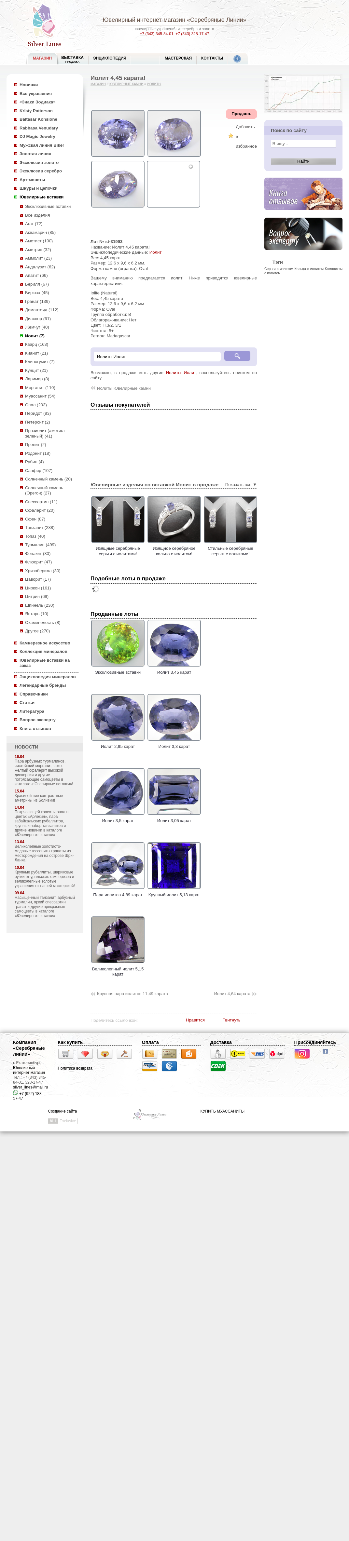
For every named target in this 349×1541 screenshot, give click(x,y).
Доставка (221, 1042)
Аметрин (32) (38, 249)
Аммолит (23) (38, 258)
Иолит (155, 252)
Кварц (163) (36, 344)
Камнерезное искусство (45, 643)
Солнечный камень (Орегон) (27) (44, 490)
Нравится (195, 1020)
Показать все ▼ (241, 484)
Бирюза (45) (37, 292)
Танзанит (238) (40, 527)
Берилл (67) (37, 284)
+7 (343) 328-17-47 (192, 34)
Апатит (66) (36, 275)
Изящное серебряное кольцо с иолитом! (195, 551)
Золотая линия (35, 153)
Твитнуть (232, 1020)
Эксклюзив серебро (41, 171)
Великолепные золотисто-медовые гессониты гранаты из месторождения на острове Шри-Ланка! (44, 853)
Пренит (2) (35, 444)
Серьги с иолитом (278, 269)
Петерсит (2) (37, 422)
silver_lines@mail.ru (30, 1087)
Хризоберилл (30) (43, 570)
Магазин (98, 84)
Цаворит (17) (38, 579)
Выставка (72, 59)
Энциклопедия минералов (48, 676)
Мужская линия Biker (42, 145)
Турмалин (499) (40, 544)
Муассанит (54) (40, 396)
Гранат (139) (37, 301)
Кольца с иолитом (309, 269)
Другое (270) (37, 631)
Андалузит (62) (40, 266)
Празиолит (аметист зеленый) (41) (45, 433)
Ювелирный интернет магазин (29, 1070)
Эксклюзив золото (39, 162)
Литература (32, 711)
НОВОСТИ (26, 747)
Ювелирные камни (126, 84)
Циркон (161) (38, 588)
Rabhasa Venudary (39, 128)
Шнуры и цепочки (39, 188)
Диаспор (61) (38, 318)
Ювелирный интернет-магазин (144, 20)
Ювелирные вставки (41, 197)
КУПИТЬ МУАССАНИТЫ (222, 1111)
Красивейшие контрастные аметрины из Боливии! (39, 798)
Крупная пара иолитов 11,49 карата (132, 993)
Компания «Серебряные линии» (29, 1048)
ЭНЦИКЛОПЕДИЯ (109, 58)
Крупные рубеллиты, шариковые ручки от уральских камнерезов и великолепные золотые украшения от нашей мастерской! (45, 879)
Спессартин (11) (41, 501)
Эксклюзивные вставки (48, 206)
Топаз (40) (35, 536)
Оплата (150, 1042)
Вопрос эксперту (38, 719)
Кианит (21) (36, 353)
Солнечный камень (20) (48, 479)
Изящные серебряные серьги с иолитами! (140, 551)
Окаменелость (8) (43, 622)
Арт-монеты (32, 179)
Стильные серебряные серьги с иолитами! (252, 551)
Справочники (34, 694)
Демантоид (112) (42, 309)
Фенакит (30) (37, 553)
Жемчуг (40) (37, 327)
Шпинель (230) (39, 605)
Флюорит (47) (38, 562)
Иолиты (154, 84)
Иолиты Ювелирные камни (124, 388)
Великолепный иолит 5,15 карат (118, 969)
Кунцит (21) (36, 370)
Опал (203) (36, 404)
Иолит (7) (35, 335)
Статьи (27, 702)
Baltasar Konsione (38, 119)
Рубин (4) (34, 461)
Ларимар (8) (37, 378)
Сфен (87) (35, 519)
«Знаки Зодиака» (38, 102)
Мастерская (178, 58)
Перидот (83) (38, 413)
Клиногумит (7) (40, 361)
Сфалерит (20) (40, 510)
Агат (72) (34, 223)
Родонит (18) (37, 453)
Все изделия (37, 215)
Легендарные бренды (43, 685)
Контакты (212, 58)
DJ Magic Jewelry (37, 136)
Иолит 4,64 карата (232, 993)
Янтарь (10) (36, 613)
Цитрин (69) (37, 596)
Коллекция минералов (43, 651)
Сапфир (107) (38, 470)
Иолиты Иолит (181, 372)
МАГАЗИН (42, 58)
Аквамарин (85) (40, 232)
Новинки (29, 84)
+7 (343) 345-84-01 (157, 34)
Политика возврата (75, 1068)
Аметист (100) (39, 240)
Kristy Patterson (36, 110)
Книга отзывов (35, 728)
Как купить (70, 1042)
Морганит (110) (40, 387)
